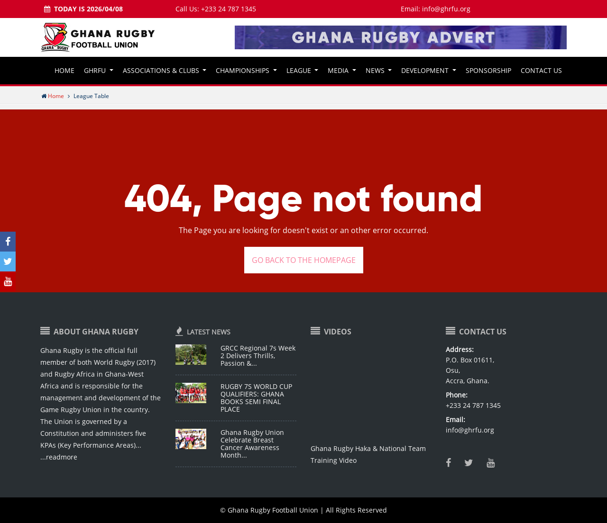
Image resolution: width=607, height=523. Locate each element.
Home (64, 70)
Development (426, 70)
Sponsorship (488, 70)
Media (339, 70)
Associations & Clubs (162, 70)
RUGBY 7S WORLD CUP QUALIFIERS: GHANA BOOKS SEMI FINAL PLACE (256, 398)
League (299, 70)
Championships (243, 70)
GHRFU (96, 70)
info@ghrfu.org (446, 8)
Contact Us (541, 70)
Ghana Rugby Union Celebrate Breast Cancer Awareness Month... (252, 444)
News (376, 70)
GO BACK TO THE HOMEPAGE (304, 260)
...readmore (58, 456)
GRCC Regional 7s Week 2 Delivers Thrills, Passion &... (258, 355)
